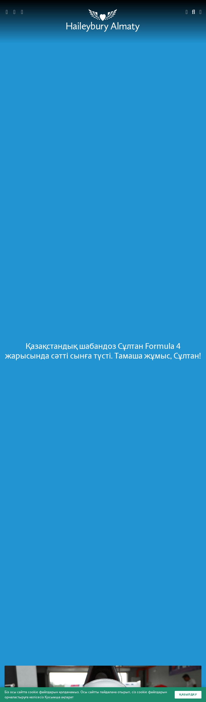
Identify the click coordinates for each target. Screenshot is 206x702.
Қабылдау (188, 694)
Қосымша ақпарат (59, 697)
